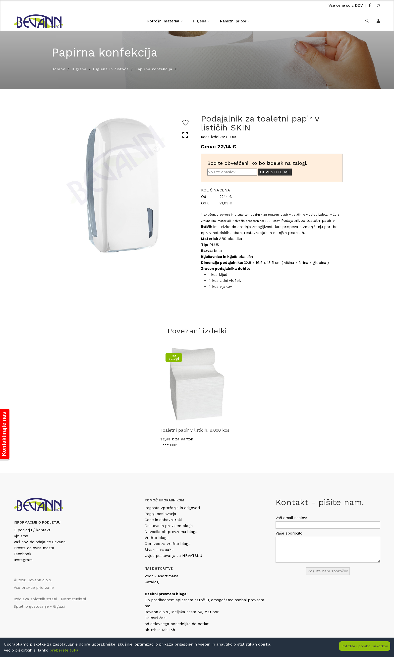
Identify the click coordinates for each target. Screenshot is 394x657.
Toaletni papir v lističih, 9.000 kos (195, 430)
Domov (58, 69)
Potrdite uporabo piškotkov (364, 646)
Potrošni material (163, 21)
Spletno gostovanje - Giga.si (39, 606)
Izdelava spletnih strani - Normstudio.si (50, 599)
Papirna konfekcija (153, 69)
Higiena (199, 21)
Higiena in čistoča (111, 69)
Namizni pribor (233, 21)
